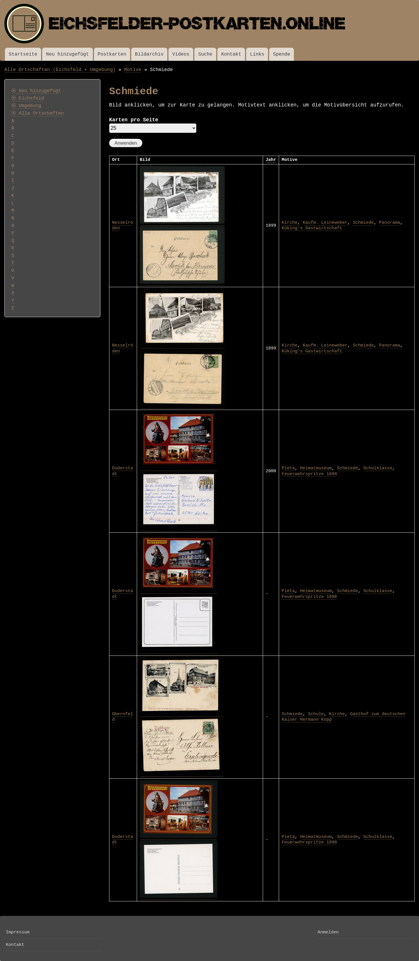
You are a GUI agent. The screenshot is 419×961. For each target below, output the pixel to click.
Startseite (23, 54)
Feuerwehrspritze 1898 (309, 474)
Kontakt (231, 54)
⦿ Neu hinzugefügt (36, 91)
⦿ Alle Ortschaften (37, 113)
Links (257, 54)
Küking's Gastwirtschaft (312, 228)
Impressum (17, 932)
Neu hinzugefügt (67, 54)
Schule (316, 714)
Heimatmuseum (316, 468)
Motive (132, 69)
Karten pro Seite (133, 120)
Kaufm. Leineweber (325, 222)
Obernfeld (122, 716)
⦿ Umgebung (26, 106)
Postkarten (112, 54)
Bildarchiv (149, 54)
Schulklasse (378, 468)
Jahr (271, 159)
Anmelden (328, 932)
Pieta (288, 468)
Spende (281, 54)
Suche (205, 54)
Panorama (389, 222)
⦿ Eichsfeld (27, 98)
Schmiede (363, 222)
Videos (180, 54)
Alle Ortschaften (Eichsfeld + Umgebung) (60, 69)
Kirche (289, 222)
